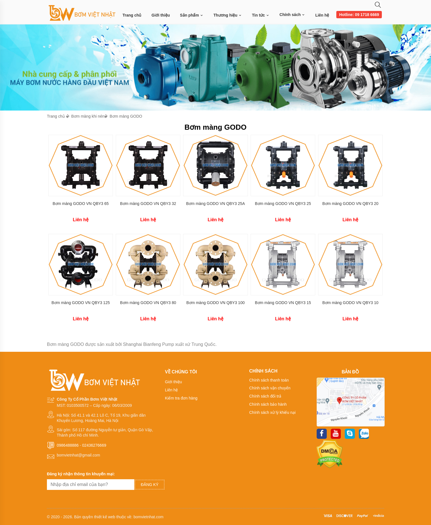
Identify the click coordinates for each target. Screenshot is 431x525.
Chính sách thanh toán (269, 380)
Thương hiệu (228, 15)
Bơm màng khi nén (88, 116)
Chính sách (292, 14)
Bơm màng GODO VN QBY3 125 (80, 302)
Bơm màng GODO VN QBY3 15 (283, 302)
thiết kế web (104, 517)
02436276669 (94, 445)
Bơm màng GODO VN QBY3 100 (215, 302)
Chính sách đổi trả (265, 396)
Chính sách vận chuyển (270, 388)
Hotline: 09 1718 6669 (359, 14)
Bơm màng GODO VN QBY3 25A (215, 203)
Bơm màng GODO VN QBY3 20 (350, 203)
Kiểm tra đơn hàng (181, 398)
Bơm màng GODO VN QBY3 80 (148, 302)
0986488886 (68, 445)
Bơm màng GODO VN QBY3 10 (350, 302)
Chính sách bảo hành (268, 404)
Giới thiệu (160, 15)
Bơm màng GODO (126, 116)
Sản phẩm (191, 15)
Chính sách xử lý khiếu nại (272, 412)
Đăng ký (149, 484)
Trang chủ (132, 15)
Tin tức (260, 15)
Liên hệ (322, 15)
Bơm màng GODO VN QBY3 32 (148, 203)
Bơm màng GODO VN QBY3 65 (81, 203)
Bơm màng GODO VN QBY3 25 (283, 203)
